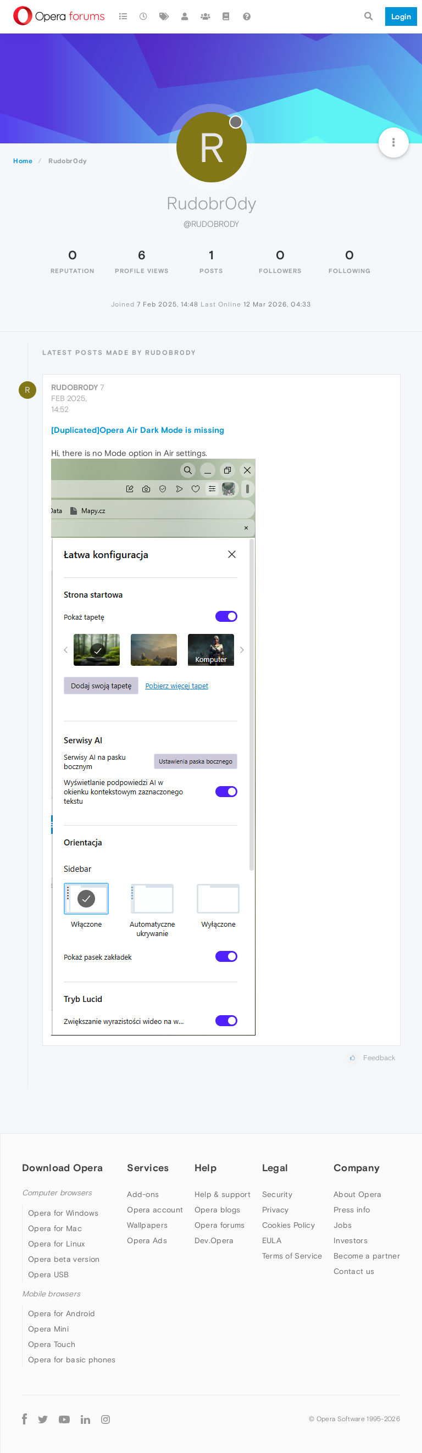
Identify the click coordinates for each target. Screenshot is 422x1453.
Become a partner (367, 1255)
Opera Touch (51, 1344)
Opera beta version (63, 1259)
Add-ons (143, 1194)
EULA (271, 1240)
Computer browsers (57, 1193)
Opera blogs (217, 1209)
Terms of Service (292, 1255)
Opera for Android (61, 1313)
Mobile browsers (51, 1294)
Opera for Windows (63, 1213)
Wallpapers (147, 1225)
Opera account (155, 1209)
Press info (352, 1209)
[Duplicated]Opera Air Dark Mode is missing (137, 430)
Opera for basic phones (72, 1359)
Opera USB (48, 1274)
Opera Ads (147, 1240)
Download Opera (62, 1167)
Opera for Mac (55, 1228)
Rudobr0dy (74, 387)
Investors (351, 1240)
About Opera (357, 1194)
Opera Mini (48, 1328)
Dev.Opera (214, 1240)
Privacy (275, 1209)
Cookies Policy (288, 1225)
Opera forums (220, 1225)
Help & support (223, 1194)
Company (357, 1167)
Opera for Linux (56, 1243)
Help (205, 1167)
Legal (275, 1167)
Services (148, 1167)
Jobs (343, 1225)
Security (277, 1194)
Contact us (354, 1271)
